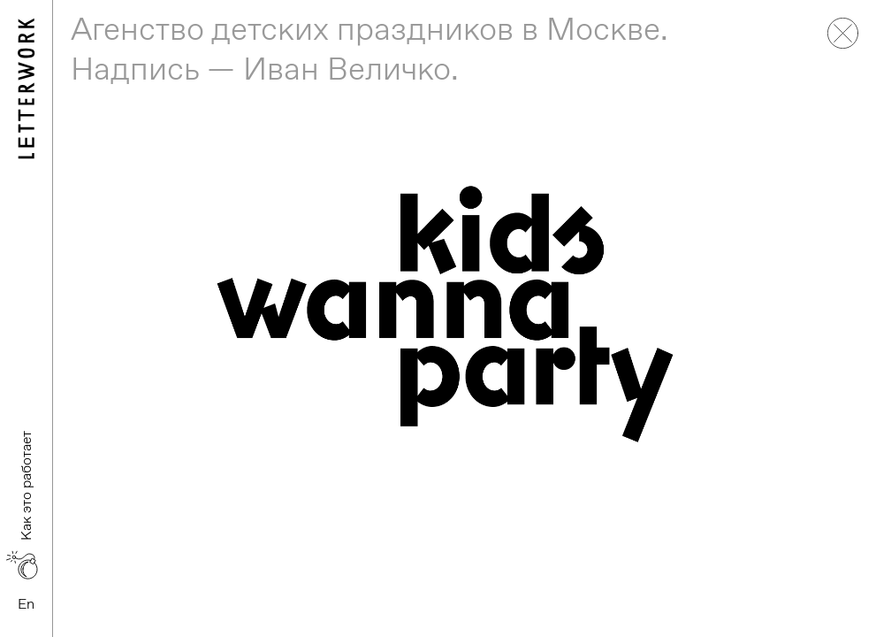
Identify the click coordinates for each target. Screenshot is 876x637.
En (26, 604)
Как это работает (26, 486)
